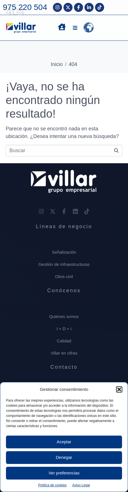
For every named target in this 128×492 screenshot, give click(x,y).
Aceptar (64, 441)
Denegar (64, 457)
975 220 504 (25, 7)
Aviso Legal (81, 485)
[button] (119, 389)
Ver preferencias (63, 472)
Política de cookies (52, 485)
